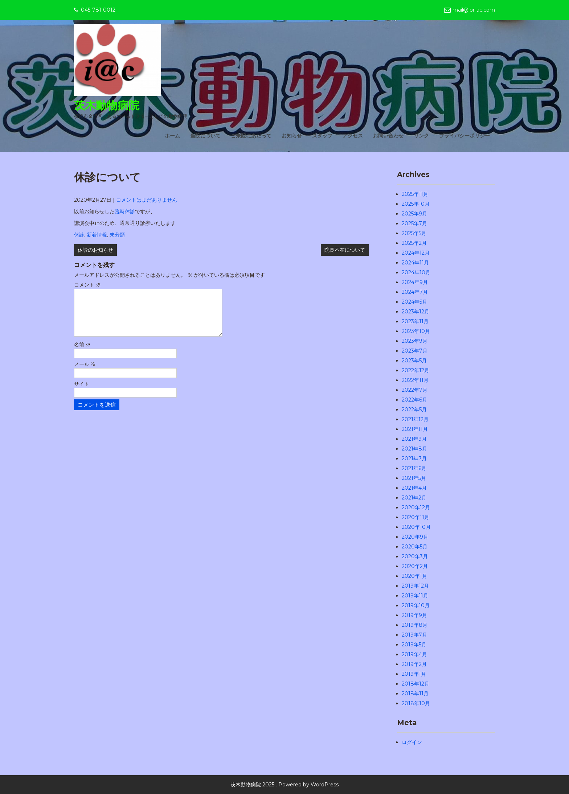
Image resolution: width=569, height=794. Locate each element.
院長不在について (344, 250)
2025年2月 (414, 243)
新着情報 (97, 234)
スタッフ (322, 135)
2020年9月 (415, 537)
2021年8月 (414, 448)
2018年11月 (415, 693)
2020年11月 (415, 517)
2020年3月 (415, 556)
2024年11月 (415, 262)
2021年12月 (415, 419)
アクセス (353, 135)
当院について (205, 135)
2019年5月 (414, 644)
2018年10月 (416, 703)
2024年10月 (416, 272)
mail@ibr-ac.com (474, 10)
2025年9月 (414, 213)
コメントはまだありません (146, 200)
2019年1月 (414, 674)
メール (85, 373)
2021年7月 (414, 458)
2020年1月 (414, 576)
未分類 (117, 234)
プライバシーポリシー (464, 135)
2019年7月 (414, 635)
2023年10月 (416, 331)
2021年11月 (415, 429)
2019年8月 (414, 625)
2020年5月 (414, 546)
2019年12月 (415, 586)
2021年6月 (414, 468)
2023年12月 (415, 311)
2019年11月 (415, 595)
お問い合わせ (388, 135)
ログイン (412, 742)
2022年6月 (414, 399)
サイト (81, 392)
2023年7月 (414, 350)
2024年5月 (414, 302)
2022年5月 (414, 409)
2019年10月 (416, 605)
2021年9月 (414, 439)
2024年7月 (415, 292)
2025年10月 (416, 204)
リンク (421, 135)
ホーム (172, 135)
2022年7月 (414, 390)
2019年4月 (414, 654)
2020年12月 (416, 507)
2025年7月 (414, 223)
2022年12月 (415, 370)
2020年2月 (415, 566)
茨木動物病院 (106, 105)
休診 (79, 234)
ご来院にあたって (251, 135)
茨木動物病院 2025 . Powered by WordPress (284, 784)
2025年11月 (415, 194)
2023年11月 (415, 321)
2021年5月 (414, 478)
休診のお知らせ (95, 250)
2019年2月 (414, 664)
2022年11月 (415, 380)
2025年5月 (414, 233)
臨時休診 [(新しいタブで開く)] (125, 211)
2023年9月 (414, 341)
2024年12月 (416, 253)
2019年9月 (414, 615)
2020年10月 (416, 527)
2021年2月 (414, 497)
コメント (87, 284)
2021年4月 (414, 488)
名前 (82, 353)
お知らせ (292, 135)
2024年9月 (415, 282)
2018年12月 (415, 683)
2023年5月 (414, 360)
